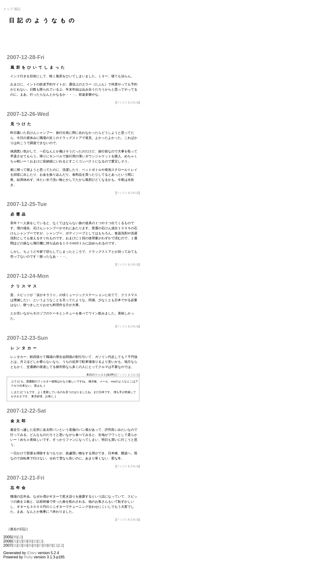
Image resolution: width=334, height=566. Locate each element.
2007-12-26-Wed (28, 114)
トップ (8, 9)
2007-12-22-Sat (26, 411)
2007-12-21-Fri (25, 478)
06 (15, 537)
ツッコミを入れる (127, 102)
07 (40, 545)
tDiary (32, 553)
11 (56, 545)
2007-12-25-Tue (27, 204)
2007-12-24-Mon (28, 276)
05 (30, 545)
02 (20, 541)
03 (25, 541)
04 (25, 545)
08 (45, 545)
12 (20, 537)
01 (15, 541)
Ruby (28, 557)
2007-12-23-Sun (27, 338)
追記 (17, 9)
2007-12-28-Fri (25, 57)
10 (35, 541)
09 (50, 545)
